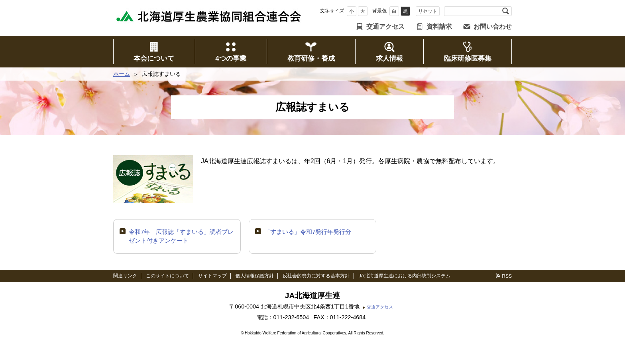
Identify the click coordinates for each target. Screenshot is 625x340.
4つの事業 (230, 58)
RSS (507, 276)
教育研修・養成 (311, 58)
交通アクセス (385, 26)
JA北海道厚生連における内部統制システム (404, 276)
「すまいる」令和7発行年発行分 (307, 231)
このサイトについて (167, 276)
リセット (427, 11)
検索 (505, 11)
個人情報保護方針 (255, 276)
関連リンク (125, 276)
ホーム (121, 74)
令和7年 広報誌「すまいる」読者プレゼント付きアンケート (181, 236)
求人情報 (389, 58)
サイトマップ (212, 276)
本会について (154, 58)
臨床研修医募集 (467, 58)
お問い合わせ (493, 26)
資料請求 (439, 26)
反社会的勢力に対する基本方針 (316, 276)
